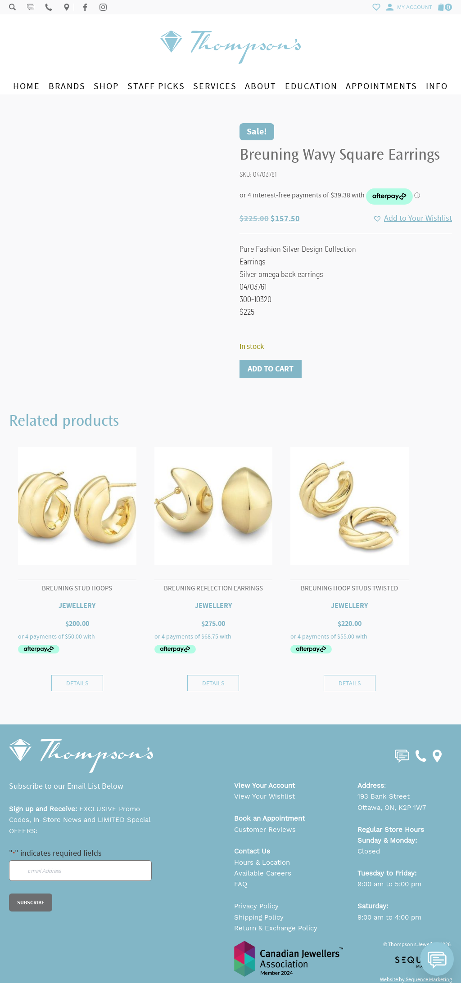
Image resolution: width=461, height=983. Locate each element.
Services (215, 86)
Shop (106, 86)
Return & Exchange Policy (275, 928)
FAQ (240, 884)
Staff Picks (156, 86)
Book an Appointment (269, 818)
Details (77, 683)
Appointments (381, 86)
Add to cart (271, 368)
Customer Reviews (265, 830)
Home (26, 86)
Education (311, 86)
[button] (412, 218)
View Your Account (264, 786)
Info (437, 86)
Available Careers (262, 873)
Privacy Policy (256, 906)
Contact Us (252, 851)
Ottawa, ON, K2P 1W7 (391, 808)
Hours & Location (262, 862)
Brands (67, 86)
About (260, 86)
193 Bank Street (383, 796)
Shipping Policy (259, 917)
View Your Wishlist (264, 796)
